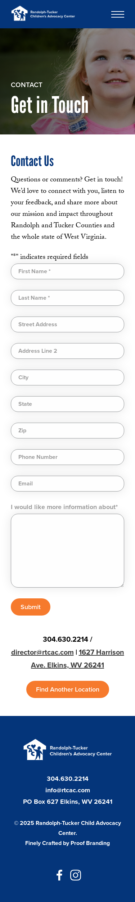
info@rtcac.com (67, 790)
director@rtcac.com (42, 652)
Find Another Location (67, 689)
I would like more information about (64, 507)
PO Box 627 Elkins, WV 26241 (67, 801)
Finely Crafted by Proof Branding (67, 843)
